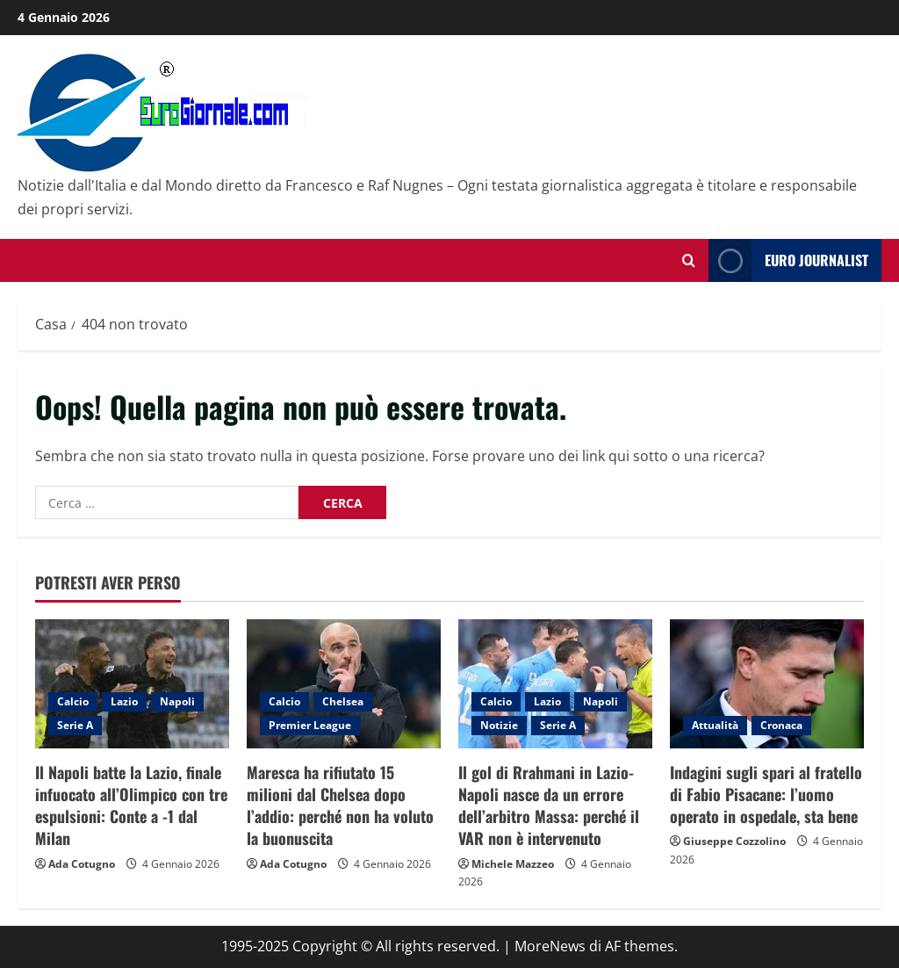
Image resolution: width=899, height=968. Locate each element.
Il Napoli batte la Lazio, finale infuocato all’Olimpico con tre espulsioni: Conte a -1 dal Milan (131, 805)
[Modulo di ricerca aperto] (688, 260)
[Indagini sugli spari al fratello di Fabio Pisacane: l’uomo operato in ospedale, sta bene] (767, 683)
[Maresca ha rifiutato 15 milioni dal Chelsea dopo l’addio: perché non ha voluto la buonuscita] (344, 683)
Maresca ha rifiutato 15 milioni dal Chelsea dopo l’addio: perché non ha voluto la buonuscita (340, 805)
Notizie (499, 725)
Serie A (75, 725)
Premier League (310, 725)
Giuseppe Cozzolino (734, 841)
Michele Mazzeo (512, 863)
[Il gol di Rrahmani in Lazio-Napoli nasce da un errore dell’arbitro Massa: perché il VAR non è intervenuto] (555, 683)
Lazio (124, 701)
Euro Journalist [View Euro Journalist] (788, 260)
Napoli (177, 701)
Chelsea (342, 701)
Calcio (73, 701)
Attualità (715, 725)
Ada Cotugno (81, 863)
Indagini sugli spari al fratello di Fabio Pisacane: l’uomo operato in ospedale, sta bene (766, 794)
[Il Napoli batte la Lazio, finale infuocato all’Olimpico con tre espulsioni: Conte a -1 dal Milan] (132, 683)
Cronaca (781, 725)
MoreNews (550, 946)
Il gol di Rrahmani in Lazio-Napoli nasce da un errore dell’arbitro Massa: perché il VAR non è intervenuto (548, 805)
